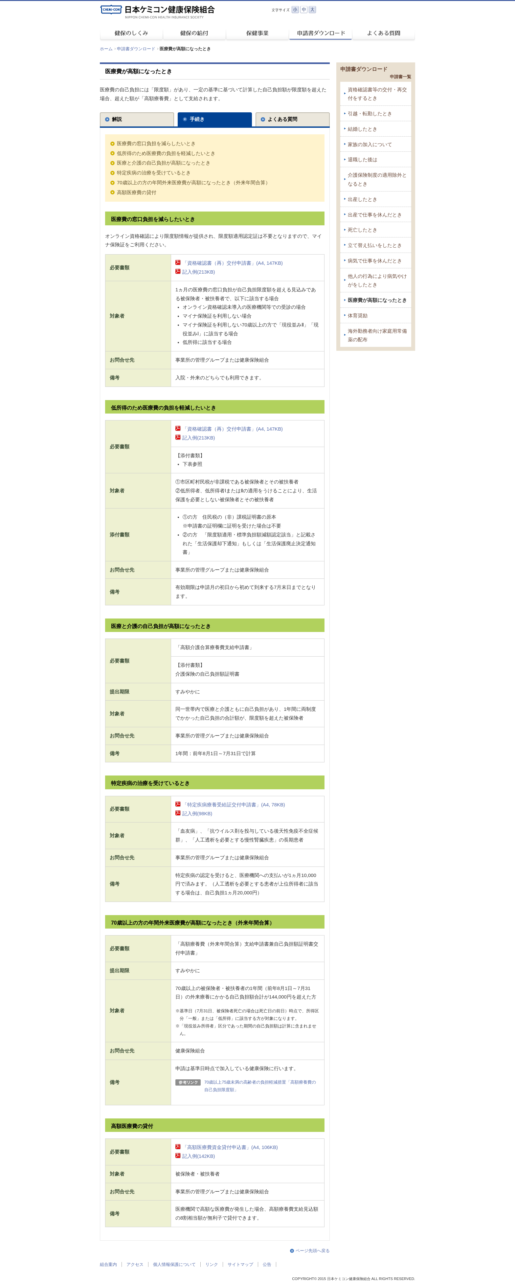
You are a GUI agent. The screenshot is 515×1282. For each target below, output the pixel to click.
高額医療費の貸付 (136, 192)
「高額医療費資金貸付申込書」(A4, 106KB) (230, 1147)
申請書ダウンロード (136, 48)
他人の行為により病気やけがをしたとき (377, 281)
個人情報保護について (174, 1264)
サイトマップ (240, 1264)
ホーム (106, 48)
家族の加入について (370, 144)
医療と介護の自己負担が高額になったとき (164, 163)
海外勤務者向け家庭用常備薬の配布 (377, 335)
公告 (267, 1264)
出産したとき (362, 199)
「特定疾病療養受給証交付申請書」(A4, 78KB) (233, 804)
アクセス (135, 1264)
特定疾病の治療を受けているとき (154, 172)
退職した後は (362, 159)
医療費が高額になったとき (377, 300)
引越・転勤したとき (370, 113)
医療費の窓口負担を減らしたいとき (156, 143)
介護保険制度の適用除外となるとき (377, 179)
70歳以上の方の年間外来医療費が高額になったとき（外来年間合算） (193, 182)
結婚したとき (362, 129)
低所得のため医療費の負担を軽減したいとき (166, 153)
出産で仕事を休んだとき (375, 214)
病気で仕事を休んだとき (375, 260)
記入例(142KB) (198, 1156)
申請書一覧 (400, 76)
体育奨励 (358, 315)
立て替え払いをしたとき (375, 245)
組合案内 (108, 1264)
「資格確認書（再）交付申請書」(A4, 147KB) (232, 263)
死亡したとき (362, 230)
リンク (211, 1264)
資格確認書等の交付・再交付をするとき (377, 94)
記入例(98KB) (197, 813)
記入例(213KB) (198, 272)
